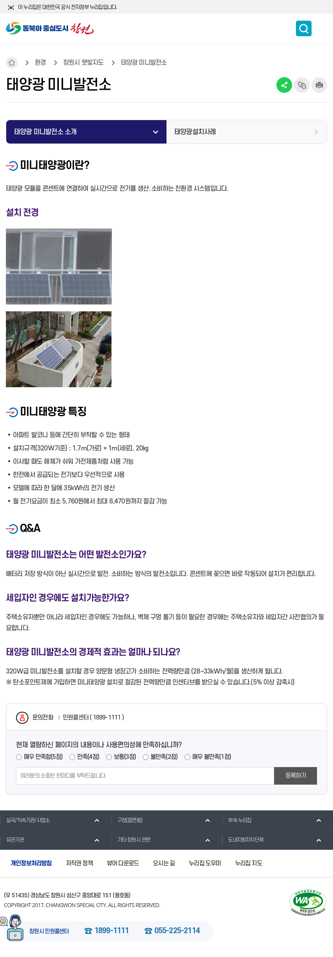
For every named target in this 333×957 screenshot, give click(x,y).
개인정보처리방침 (31, 863)
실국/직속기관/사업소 (25, 820)
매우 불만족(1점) (211, 756)
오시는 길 (164, 863)
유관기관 (12, 839)
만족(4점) (88, 756)
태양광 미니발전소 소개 (45, 132)
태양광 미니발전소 (144, 62)
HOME (12, 63)
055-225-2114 (177, 931)
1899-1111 (111, 931)
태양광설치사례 (195, 132)
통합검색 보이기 (304, 28)
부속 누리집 (236, 820)
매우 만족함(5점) (43, 756)
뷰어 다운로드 (123, 863)
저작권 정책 (79, 863)
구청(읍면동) (126, 820)
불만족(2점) (164, 756)
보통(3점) (125, 756)
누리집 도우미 (205, 863)
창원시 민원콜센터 (49, 931)
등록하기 (295, 775)
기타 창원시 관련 (131, 839)
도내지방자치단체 (242, 839)
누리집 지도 (248, 863)
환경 (40, 62)
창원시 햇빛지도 (83, 62)
